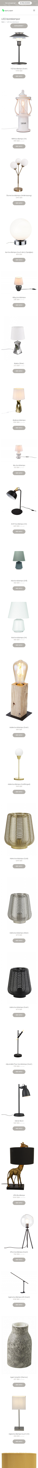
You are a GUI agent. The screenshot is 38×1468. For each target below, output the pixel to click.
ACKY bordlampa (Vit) (19, 524)
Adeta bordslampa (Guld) (19, 858)
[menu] (34, 10)
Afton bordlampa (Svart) (19, 1252)
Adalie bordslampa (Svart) (19, 727)
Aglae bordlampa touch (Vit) (19, 1434)
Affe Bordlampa (19, 1195)
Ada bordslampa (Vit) (19, 638)
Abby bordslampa (19, 297)
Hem (3, 22)
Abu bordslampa (19, 465)
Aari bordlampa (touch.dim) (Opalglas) (19, 252)
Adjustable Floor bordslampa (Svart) (19, 1064)
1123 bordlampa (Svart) (19, 69)
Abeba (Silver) (19, 363)
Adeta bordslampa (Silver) (19, 933)
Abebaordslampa (19, 420)
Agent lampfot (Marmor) (19, 1377)
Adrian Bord (19, 1121)
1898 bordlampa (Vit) (19, 139)
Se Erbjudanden (25, 3)
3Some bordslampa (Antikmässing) (19, 195)
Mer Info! (19, 76)
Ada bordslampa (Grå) (19, 581)
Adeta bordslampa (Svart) (19, 1007)
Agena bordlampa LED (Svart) (19, 1297)
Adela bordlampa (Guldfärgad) (19, 784)
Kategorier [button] (18, 26)
